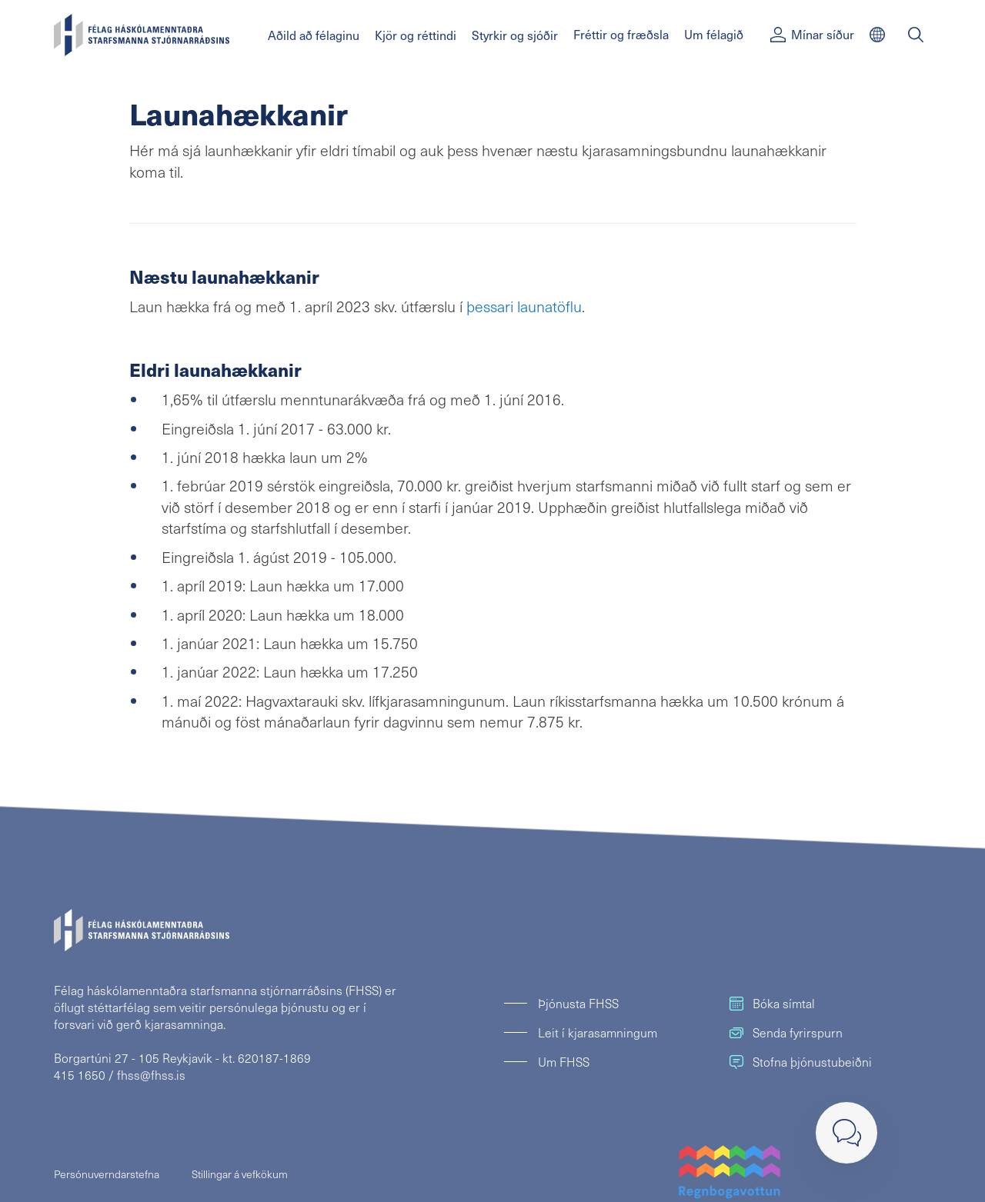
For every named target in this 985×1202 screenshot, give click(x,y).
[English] (877, 34)
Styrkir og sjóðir (515, 35)
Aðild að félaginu (313, 35)
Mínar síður (812, 34)
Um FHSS (563, 1062)
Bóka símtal (772, 1003)
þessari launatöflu (524, 306)
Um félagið (713, 34)
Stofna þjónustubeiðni (801, 1062)
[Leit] (915, 34)
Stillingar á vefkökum (240, 1174)
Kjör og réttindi (415, 35)
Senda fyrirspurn (786, 1032)
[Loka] (846, 1133)
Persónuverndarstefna (106, 1174)
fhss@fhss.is (151, 1075)
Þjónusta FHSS (578, 1003)
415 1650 (79, 1075)
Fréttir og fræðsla (621, 34)
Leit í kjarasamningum (597, 1032)
